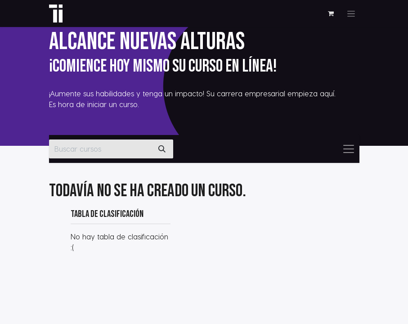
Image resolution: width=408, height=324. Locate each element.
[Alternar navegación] (351, 13)
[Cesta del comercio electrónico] (331, 13)
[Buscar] (162, 149)
